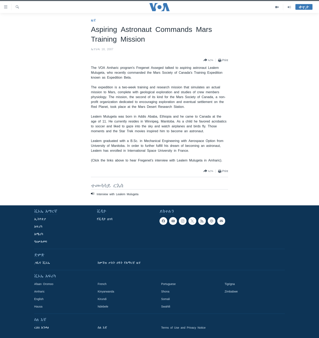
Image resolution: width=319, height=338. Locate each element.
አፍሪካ (38, 227)
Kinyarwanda (106, 291)
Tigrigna (230, 284)
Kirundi (102, 299)
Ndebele (103, 306)
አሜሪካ (38, 234)
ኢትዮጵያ (40, 219)
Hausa (38, 306)
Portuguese (168, 284)
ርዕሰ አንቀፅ (41, 327)
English (39, 299)
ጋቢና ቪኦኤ (42, 263)
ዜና (93, 20)
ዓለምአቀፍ (40, 242)
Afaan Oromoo (43, 284)
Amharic (39, 291)
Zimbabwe (231, 291)
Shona (165, 291)
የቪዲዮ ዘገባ (105, 219)
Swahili (165, 306)
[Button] (208, 60)
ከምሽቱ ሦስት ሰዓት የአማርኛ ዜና (119, 263)
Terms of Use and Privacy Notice (183, 327)
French (102, 284)
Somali (165, 299)
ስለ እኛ (102, 327)
